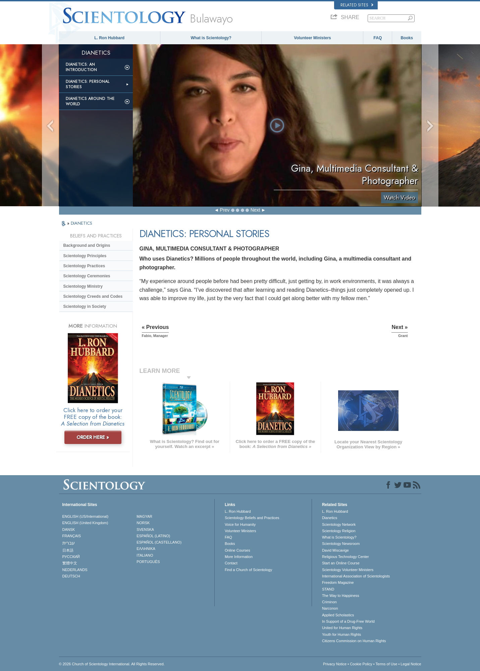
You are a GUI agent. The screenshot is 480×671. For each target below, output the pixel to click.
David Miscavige (335, 550)
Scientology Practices (84, 266)
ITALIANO (145, 555)
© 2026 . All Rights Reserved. (112, 664)
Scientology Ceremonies (86, 276)
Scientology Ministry (83, 286)
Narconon (330, 608)
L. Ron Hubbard (109, 38)
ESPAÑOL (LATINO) (153, 536)
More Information (239, 557)
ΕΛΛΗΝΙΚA (146, 549)
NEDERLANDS (75, 570)
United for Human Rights (342, 628)
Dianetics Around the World (90, 101)
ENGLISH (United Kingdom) (85, 523)
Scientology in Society (84, 306)
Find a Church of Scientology (248, 570)
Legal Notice (411, 664)
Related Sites (356, 5)
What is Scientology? (211, 38)
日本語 (67, 550)
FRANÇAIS (71, 536)
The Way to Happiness (340, 596)
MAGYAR (144, 516)
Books (407, 38)
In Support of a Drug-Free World (348, 621)
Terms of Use (386, 664)
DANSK (68, 529)
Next (255, 210)
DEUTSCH (71, 576)
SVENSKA (145, 529)
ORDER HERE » (92, 437)
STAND (328, 589)
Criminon (329, 602)
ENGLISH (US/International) (85, 516)
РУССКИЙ (71, 557)
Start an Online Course (341, 563)
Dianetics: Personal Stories (87, 84)
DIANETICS (81, 223)
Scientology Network (339, 524)
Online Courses (237, 550)
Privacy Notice (334, 664)
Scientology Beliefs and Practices (252, 518)
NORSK (143, 523)
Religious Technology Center (345, 557)
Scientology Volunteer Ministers (347, 570)
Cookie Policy (361, 664)
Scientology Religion (339, 531)
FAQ (378, 38)
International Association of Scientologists (356, 576)
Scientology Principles (85, 256)
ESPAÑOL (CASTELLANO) (159, 542)
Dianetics (329, 518)
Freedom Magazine (338, 582)
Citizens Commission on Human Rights (354, 641)
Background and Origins (86, 245)
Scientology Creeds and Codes (93, 296)
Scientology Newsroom (341, 544)
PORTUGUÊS (148, 562)
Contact (231, 563)
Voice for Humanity (240, 524)
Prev (225, 210)
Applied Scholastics (338, 615)
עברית (68, 543)
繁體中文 (69, 563)
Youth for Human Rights (341, 634)
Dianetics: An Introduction (81, 67)
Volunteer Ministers (312, 38)
